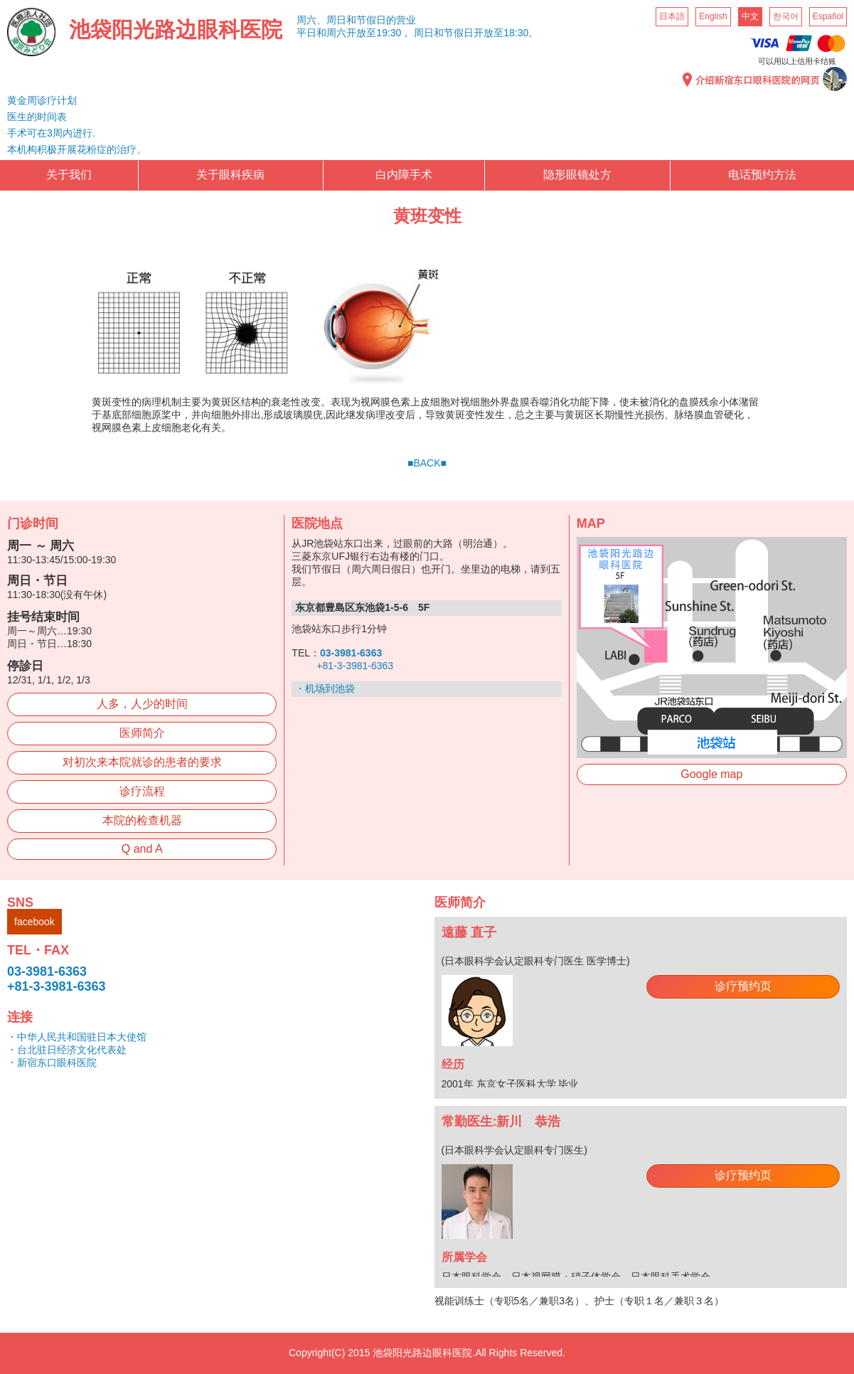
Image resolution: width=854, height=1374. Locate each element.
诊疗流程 (142, 791)
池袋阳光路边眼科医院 (175, 29)
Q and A (142, 849)
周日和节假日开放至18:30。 (476, 32)
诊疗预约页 (743, 986)
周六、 (311, 20)
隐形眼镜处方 (577, 175)
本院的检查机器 (142, 820)
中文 (750, 16)
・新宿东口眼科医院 (52, 1062)
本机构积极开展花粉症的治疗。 (76, 149)
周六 (336, 32)
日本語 (672, 16)
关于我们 (69, 175)
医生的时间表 (37, 116)
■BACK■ (427, 463)
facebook (34, 921)
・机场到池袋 (325, 688)
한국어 (786, 16)
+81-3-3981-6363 (354, 665)
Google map (711, 774)
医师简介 (142, 733)
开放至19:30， (378, 32)
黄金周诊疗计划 (42, 100)
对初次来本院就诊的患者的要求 (142, 762)
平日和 (311, 32)
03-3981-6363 (47, 971)
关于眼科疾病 (230, 175)
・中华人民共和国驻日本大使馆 (76, 1037)
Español (828, 16)
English (713, 16)
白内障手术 (403, 175)
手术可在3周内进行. (51, 133)
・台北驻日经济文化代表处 (67, 1049)
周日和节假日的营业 (371, 20)
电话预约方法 (762, 175)
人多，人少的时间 (142, 704)
